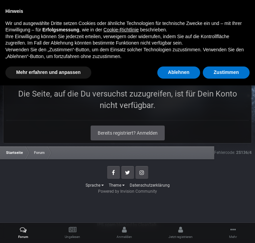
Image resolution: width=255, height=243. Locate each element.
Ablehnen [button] (179, 230)
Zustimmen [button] (226, 230)
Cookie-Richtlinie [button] (121, 187)
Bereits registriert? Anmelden (128, 133)
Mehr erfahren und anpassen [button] (48, 230)
